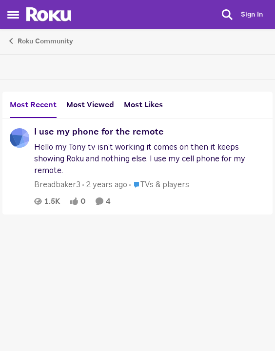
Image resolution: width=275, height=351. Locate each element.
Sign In (252, 14)
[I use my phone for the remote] (149, 158)
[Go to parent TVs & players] (159, 185)
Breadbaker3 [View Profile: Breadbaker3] (57, 185)
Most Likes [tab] (143, 105)
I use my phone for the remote (99, 132)
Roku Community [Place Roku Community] (40, 41)
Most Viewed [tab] (90, 105)
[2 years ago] (104, 185)
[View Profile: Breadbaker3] (19, 138)
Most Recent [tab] (33, 105)
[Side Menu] (13, 14)
